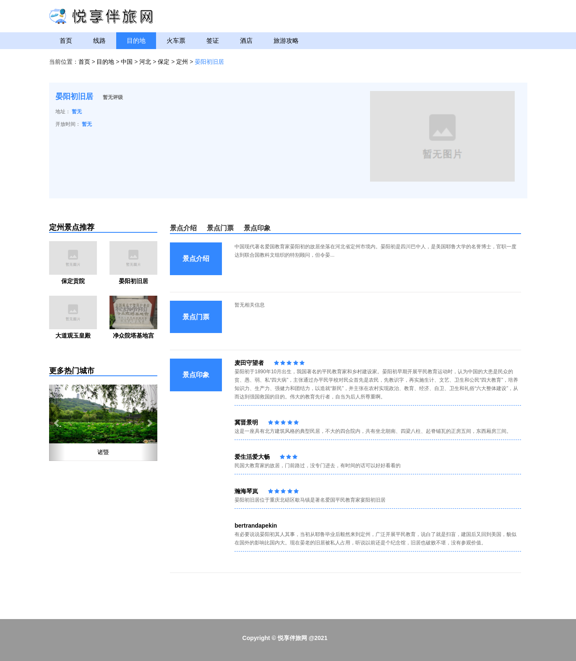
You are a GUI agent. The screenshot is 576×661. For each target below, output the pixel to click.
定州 (182, 61)
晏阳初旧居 (209, 61)
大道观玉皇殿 (73, 335)
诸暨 (103, 452)
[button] (57, 423)
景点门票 (220, 228)
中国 (127, 61)
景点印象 (257, 228)
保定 (163, 61)
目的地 (136, 40)
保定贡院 (73, 281)
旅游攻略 (286, 40)
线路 (99, 40)
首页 (66, 40)
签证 (212, 40)
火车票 (176, 40)
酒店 (246, 40)
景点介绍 (183, 228)
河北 (145, 61)
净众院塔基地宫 (133, 335)
